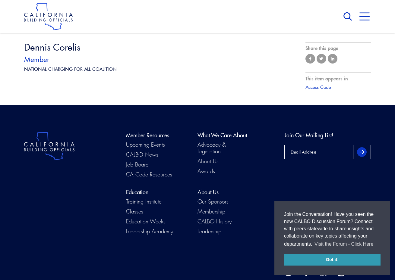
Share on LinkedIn (332, 59)
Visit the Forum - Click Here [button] (343, 244)
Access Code (318, 87)
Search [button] (349, 16)
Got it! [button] (332, 259)
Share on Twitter (321, 59)
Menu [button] (364, 16)
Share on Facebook (310, 59)
